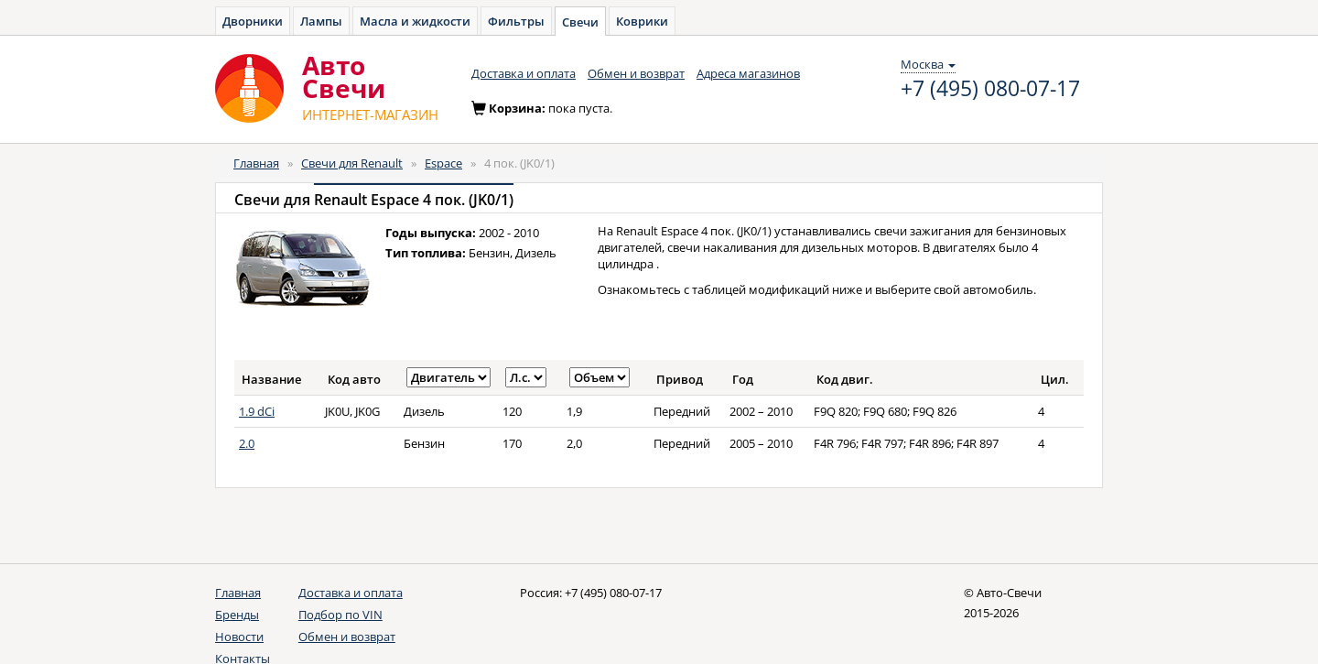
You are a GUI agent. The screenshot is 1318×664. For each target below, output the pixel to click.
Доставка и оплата (523, 73)
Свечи (580, 22)
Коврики (642, 21)
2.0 (246, 443)
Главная (256, 163)
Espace (443, 163)
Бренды (237, 614)
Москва (928, 64)
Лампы (321, 21)
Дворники (252, 21)
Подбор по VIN (340, 614)
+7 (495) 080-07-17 (990, 89)
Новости (239, 636)
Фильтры (516, 21)
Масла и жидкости (415, 21)
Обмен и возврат (636, 73)
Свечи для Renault (352, 163)
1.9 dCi (257, 411)
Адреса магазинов (748, 73)
